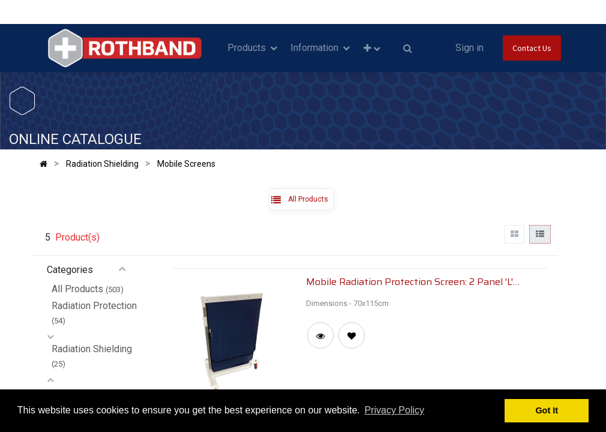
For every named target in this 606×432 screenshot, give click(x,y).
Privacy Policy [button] (394, 410)
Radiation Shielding (92, 349)
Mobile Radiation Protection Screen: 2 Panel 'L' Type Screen (409, 281)
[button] (371, 48)
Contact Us (531, 48)
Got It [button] (546, 410)
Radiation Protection (94, 305)
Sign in (469, 47)
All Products (77, 289)
